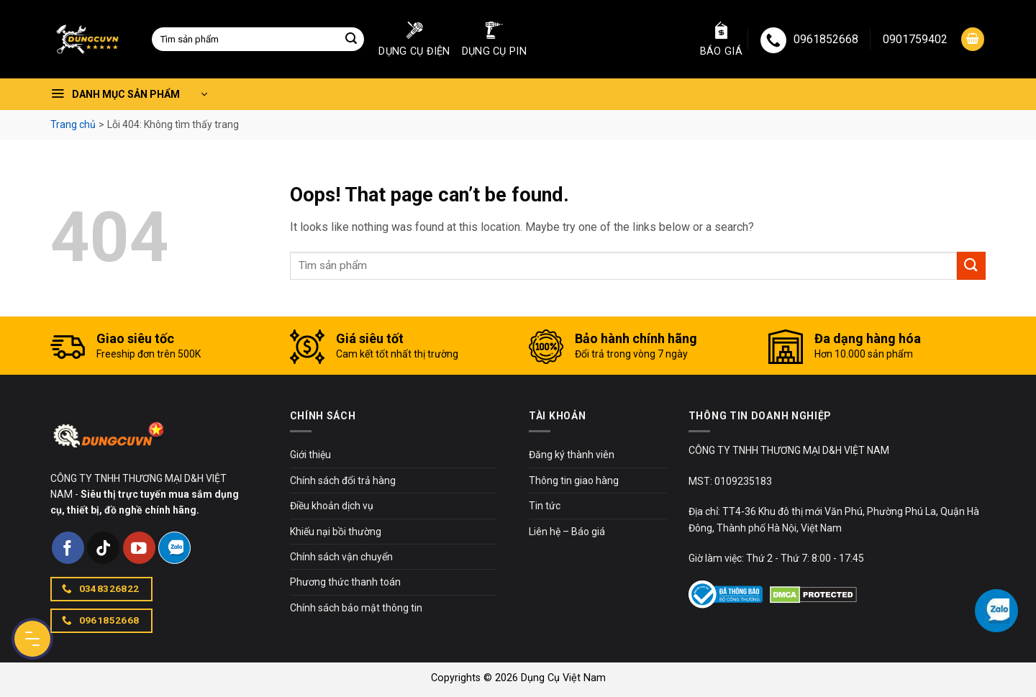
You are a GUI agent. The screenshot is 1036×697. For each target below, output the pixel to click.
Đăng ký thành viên (571, 454)
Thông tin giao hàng (574, 480)
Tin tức (544, 505)
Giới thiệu (310, 454)
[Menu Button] (32, 639)
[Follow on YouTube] (139, 548)
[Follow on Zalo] (174, 548)
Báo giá (721, 40)
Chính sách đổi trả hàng (343, 480)
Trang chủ (73, 124)
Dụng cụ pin (494, 40)
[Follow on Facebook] (68, 548)
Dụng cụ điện (414, 40)
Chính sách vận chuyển (341, 556)
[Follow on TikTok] (103, 548)
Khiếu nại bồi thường (335, 531)
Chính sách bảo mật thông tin (356, 608)
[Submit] (351, 39)
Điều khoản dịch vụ (331, 505)
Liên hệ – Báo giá (567, 531)
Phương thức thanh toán (345, 582)
